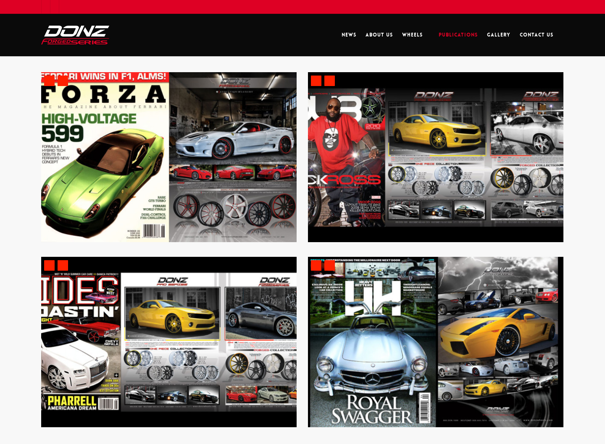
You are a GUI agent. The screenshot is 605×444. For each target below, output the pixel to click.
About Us (379, 34)
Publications (458, 34)
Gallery (498, 34)
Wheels (416, 35)
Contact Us (536, 34)
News (349, 34)
